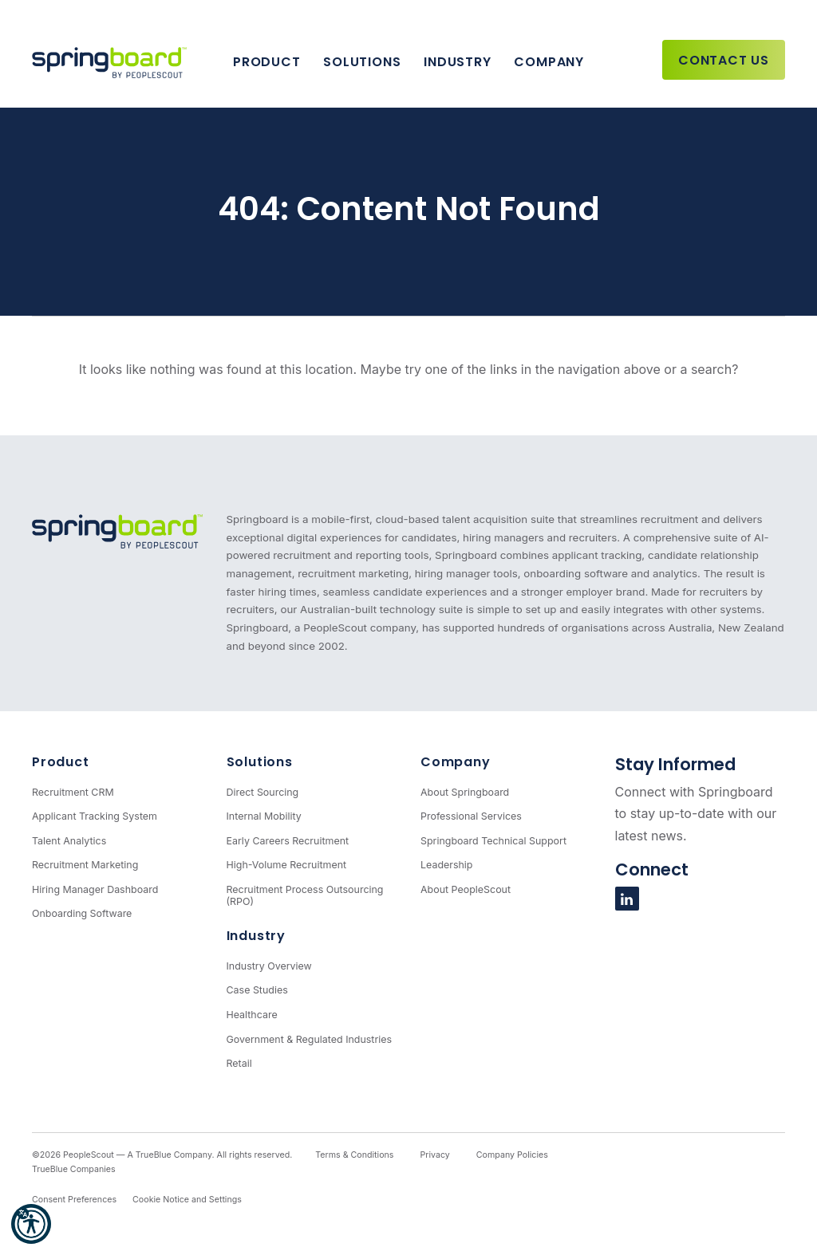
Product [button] (267, 62)
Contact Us (723, 60)
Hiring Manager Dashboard (95, 889)
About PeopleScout (465, 889)
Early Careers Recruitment (288, 841)
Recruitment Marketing (85, 865)
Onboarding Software (82, 913)
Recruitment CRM (73, 792)
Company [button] (549, 62)
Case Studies (257, 990)
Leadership (446, 865)
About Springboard (464, 792)
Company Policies (512, 1155)
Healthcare (252, 1015)
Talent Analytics (69, 841)
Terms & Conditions (354, 1155)
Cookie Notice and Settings (187, 1199)
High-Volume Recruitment (287, 865)
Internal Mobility (264, 816)
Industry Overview (269, 966)
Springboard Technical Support (493, 841)
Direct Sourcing (263, 792)
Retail (239, 1063)
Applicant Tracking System (94, 816)
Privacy (434, 1155)
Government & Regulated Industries (310, 1039)
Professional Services (471, 816)
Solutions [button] (362, 62)
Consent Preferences (74, 1199)
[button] (31, 1224)
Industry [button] (457, 62)
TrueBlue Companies (74, 1169)
